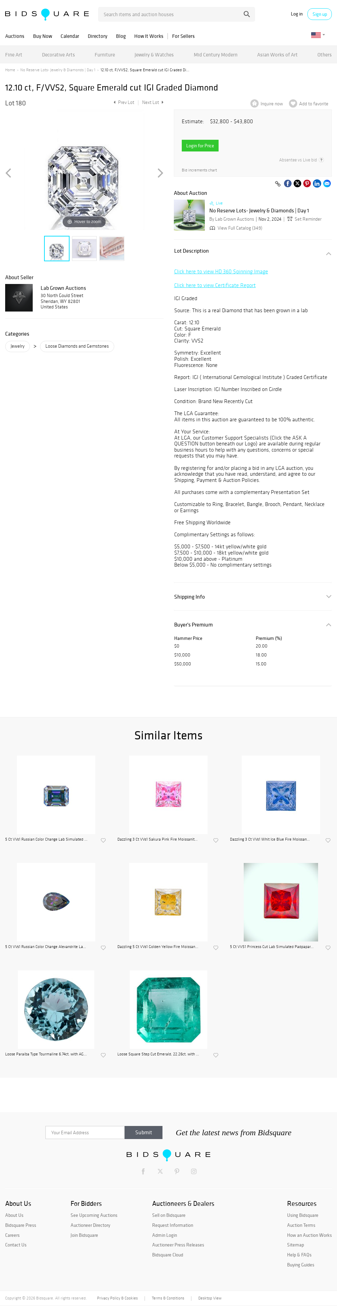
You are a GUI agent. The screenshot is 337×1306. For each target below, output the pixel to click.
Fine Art (13, 54)
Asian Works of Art (277, 54)
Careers (12, 1235)
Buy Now (42, 36)
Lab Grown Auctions (63, 287)
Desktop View (209, 1298)
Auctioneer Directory (90, 1225)
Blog (121, 36)
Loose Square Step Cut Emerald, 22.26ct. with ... (158, 1054)
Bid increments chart (199, 170)
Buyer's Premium (193, 624)
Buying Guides (300, 1265)
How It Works (149, 36)
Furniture (105, 54)
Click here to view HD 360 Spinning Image (221, 271)
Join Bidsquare (84, 1235)
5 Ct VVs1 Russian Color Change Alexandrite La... (45, 946)
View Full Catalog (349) (235, 228)
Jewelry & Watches (154, 54)
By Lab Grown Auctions (231, 219)
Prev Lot (123, 102)
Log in (297, 14)
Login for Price (200, 146)
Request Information (172, 1225)
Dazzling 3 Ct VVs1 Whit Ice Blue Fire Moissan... (270, 839)
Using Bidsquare (302, 1215)
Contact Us (16, 1245)
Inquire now (272, 104)
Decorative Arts (58, 54)
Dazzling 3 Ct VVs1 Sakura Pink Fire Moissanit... (157, 839)
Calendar (70, 36)
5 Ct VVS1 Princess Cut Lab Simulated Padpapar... (272, 946)
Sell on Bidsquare (169, 1215)
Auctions (14, 36)
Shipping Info (189, 596)
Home (10, 69)
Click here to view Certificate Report (215, 285)
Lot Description (191, 250)
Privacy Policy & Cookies (117, 1298)
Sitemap (295, 1245)
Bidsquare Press (20, 1225)
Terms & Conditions (168, 1298)
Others (324, 54)
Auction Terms (301, 1225)
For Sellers (183, 36)
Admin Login (164, 1235)
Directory (97, 36)
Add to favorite (313, 104)
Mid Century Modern (216, 54)
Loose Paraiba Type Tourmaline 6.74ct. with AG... (46, 1054)
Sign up (320, 14)
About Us (14, 1215)
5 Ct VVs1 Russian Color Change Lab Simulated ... (46, 839)
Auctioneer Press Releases (178, 1245)
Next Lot (153, 102)
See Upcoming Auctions (94, 1215)
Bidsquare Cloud (167, 1255)
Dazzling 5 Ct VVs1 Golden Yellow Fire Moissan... (157, 946)
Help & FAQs (299, 1255)
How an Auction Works (309, 1235)
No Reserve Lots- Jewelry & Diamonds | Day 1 (57, 69)
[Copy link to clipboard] (278, 184)
